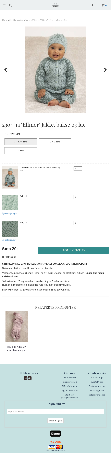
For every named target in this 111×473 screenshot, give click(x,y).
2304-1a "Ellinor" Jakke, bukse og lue (49, 20)
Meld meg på (55, 440)
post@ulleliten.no (69, 417)
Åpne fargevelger (9, 233)
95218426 (69, 414)
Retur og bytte (97, 410)
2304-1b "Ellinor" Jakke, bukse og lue (16, 368)
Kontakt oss (97, 401)
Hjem (4, 20)
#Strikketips (97, 397)
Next (104, 70)
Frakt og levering (97, 406)
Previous (7, 70)
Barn (27, 20)
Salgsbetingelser (97, 414)
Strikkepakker (16, 20)
